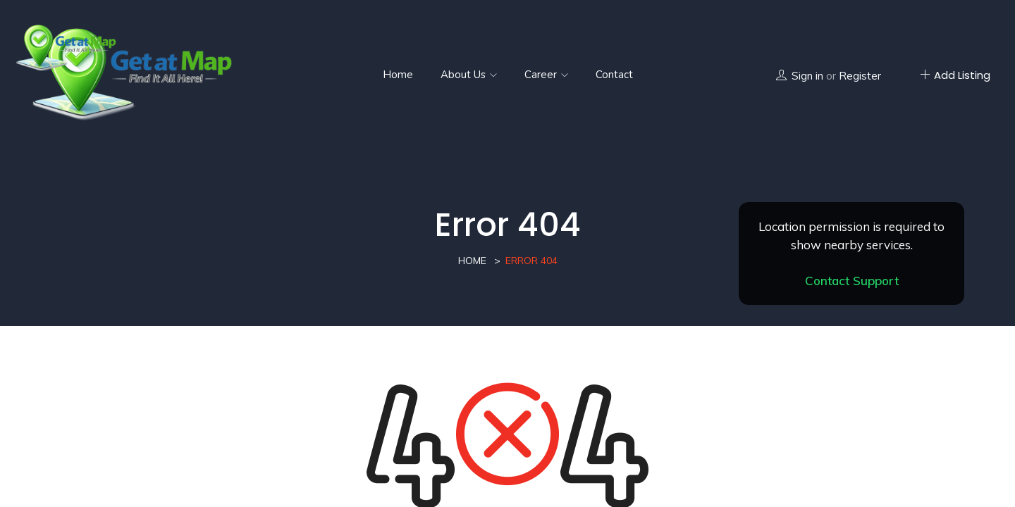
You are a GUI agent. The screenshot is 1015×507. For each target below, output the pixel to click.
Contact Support (852, 280)
